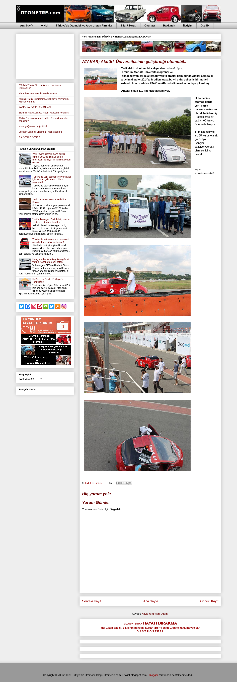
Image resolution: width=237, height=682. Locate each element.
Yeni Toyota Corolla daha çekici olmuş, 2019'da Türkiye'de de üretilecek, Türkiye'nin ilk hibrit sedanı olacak (51, 158)
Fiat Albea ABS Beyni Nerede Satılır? (38, 93)
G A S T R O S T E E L (30, 137)
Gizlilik (205, 25)
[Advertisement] (45, 56)
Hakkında (169, 25)
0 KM (44, 25)
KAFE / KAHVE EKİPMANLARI (35, 107)
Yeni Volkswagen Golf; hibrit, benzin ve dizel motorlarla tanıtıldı (50, 220)
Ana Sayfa (26, 25)
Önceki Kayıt (209, 601)
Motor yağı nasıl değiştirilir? (33, 126)
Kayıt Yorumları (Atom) (155, 613)
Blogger (153, 675)
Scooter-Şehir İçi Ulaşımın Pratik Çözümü (40, 131)
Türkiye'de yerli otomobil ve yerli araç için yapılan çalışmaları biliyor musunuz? (51, 179)
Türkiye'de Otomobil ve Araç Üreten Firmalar (84, 25)
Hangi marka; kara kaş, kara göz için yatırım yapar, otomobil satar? (51, 260)
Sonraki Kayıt (91, 601)
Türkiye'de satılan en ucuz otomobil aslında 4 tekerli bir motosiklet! (50, 240)
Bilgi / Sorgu (128, 25)
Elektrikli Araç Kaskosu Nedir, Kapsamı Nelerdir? (44, 112)
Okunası (149, 25)
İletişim (187, 25)
